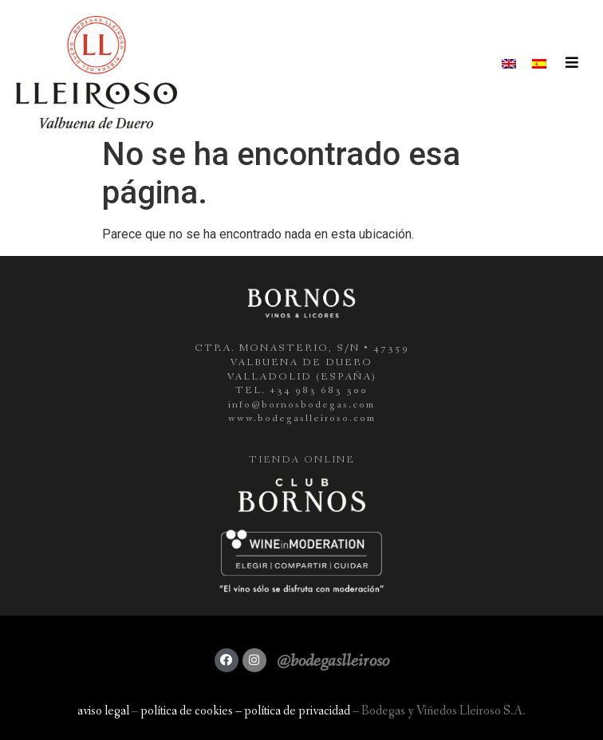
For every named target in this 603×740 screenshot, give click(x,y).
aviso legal (103, 711)
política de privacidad (297, 711)
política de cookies (186, 711)
